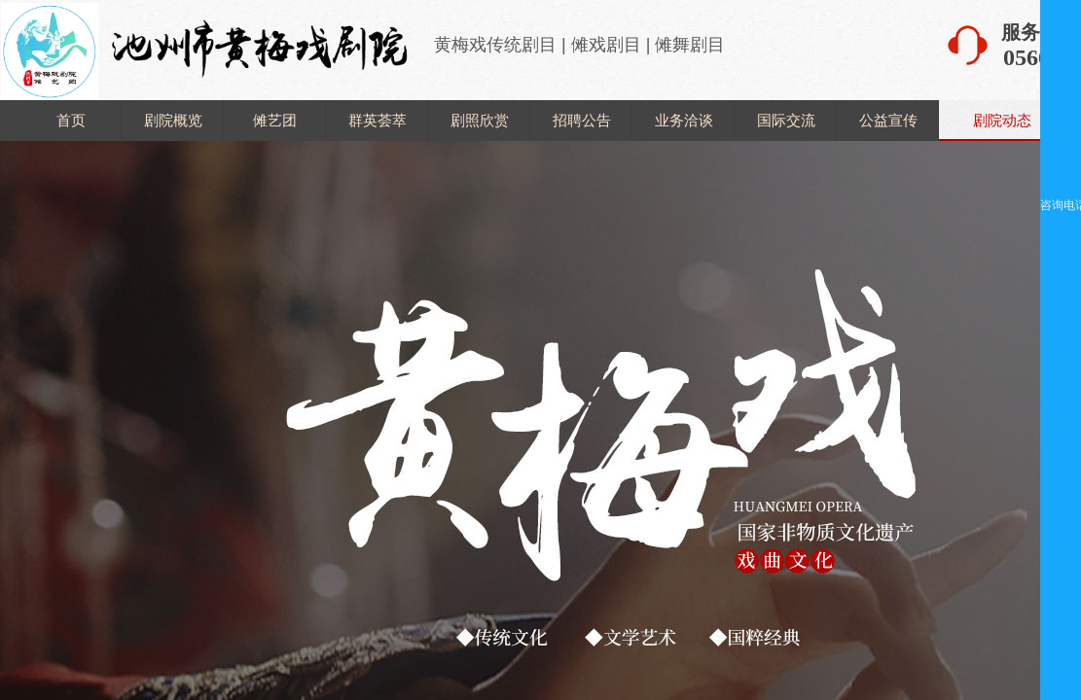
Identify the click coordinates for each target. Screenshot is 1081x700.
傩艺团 (275, 120)
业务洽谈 (684, 120)
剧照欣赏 (479, 120)
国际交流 (786, 120)
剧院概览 (173, 120)
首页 (71, 120)
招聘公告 (582, 120)
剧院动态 (1002, 120)
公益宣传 (888, 120)
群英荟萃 (377, 120)
